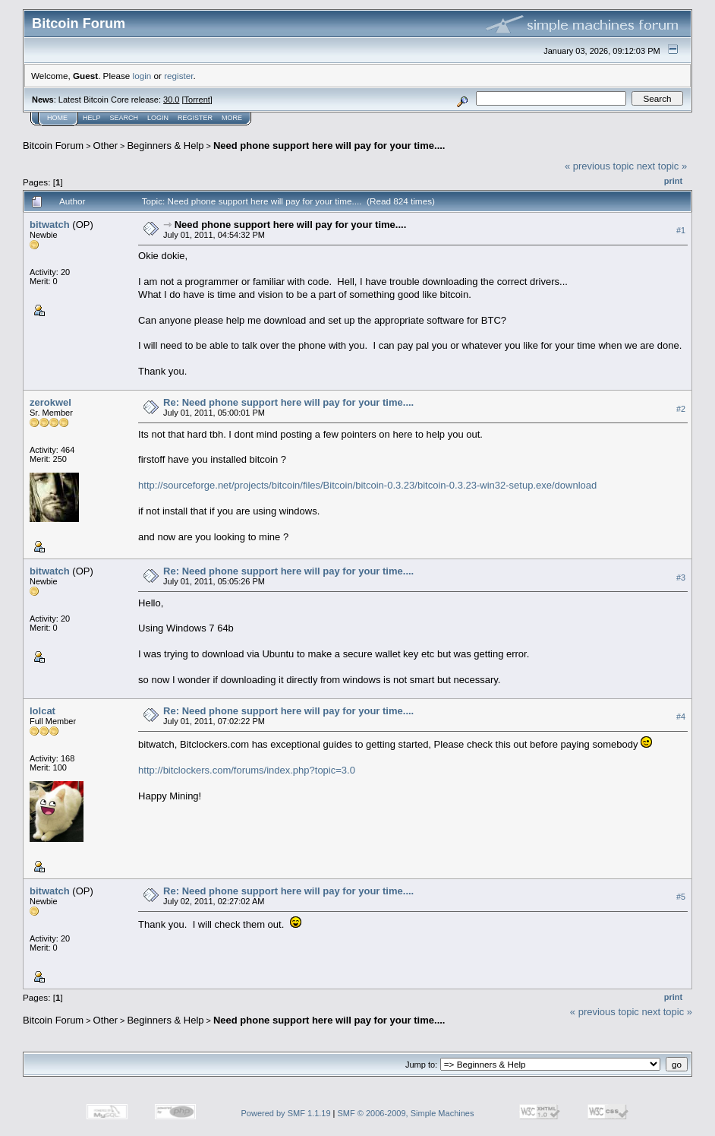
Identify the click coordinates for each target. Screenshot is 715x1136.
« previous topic (599, 166)
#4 (680, 716)
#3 (680, 577)
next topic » (662, 166)
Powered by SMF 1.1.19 (286, 1113)
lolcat (42, 711)
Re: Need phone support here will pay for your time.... (288, 402)
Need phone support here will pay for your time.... (329, 145)
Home (57, 118)
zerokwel (50, 402)
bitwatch (50, 224)
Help (92, 118)
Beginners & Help (165, 145)
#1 (680, 230)
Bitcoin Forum (53, 145)
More (232, 118)
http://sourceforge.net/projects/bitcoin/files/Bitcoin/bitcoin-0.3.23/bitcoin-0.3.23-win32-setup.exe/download (367, 485)
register (178, 76)
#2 (680, 408)
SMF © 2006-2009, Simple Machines (406, 1113)
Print (673, 180)
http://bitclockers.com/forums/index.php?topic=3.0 (246, 770)
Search (124, 118)
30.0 (171, 99)
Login (158, 118)
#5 (680, 896)
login (142, 76)
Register (195, 118)
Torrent (197, 99)
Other (105, 145)
